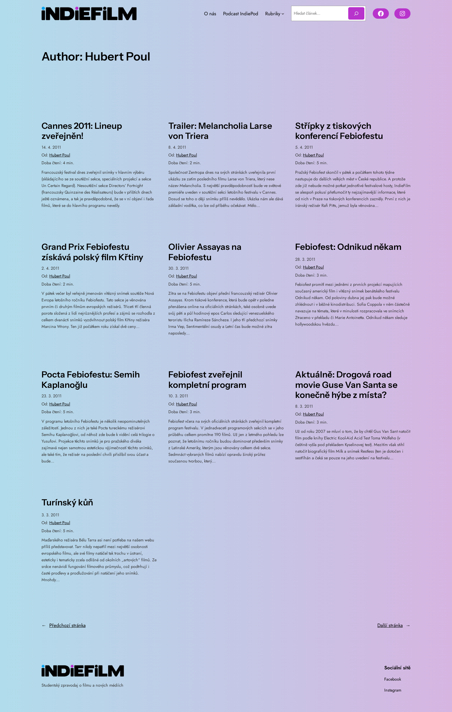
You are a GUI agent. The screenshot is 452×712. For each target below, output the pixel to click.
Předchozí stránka (64, 625)
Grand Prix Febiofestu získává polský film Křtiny (92, 252)
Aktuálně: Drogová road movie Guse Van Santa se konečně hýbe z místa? (346, 384)
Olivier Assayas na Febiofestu (205, 252)
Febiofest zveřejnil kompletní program (207, 379)
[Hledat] (356, 13)
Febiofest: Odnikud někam (348, 247)
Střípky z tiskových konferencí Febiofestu (339, 131)
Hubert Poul (59, 155)
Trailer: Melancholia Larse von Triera (220, 131)
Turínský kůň (67, 502)
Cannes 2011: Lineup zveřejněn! (82, 131)
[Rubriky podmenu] (282, 13)
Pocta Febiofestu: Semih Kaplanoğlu (91, 379)
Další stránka (393, 625)
